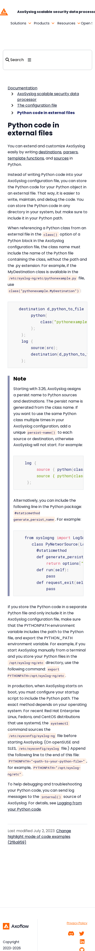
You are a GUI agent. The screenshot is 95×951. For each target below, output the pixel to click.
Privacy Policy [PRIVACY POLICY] (77, 923)
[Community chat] (71, 933)
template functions (26, 158)
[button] (15, 23)
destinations (50, 152)
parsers (70, 152)
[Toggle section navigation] (29, 60)
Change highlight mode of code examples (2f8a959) (39, 830)
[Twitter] (81, 933)
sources (61, 158)
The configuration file (37, 105)
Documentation (22, 88)
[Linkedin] (82, 941)
